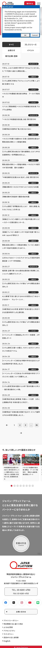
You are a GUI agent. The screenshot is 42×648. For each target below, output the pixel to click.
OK (25, 35)
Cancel (35, 35)
